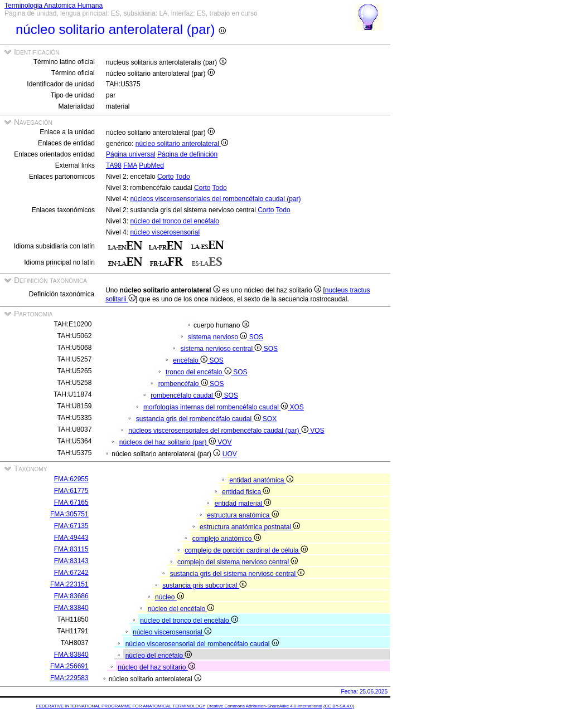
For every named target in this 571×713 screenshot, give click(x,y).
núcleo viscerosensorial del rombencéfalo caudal (202, 644)
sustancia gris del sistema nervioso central (237, 574)
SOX (270, 419)
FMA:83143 (71, 561)
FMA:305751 (69, 514)
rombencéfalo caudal (187, 395)
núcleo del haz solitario (156, 667)
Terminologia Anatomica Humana (53, 5)
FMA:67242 (71, 573)
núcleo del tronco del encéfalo (174, 221)
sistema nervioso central (222, 349)
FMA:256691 (69, 666)
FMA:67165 (71, 502)
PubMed (151, 165)
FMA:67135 (71, 526)
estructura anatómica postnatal (250, 527)
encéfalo (191, 360)
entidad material (243, 503)
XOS (297, 407)
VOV (224, 442)
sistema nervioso (218, 337)
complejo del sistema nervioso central (237, 562)
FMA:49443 (71, 537)
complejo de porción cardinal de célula (246, 550)
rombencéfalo (184, 384)
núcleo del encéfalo (181, 609)
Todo (183, 176)
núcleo (169, 597)
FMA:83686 (71, 596)
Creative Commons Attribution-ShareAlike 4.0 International (264, 706)
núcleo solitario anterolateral (182, 144)
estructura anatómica (242, 515)
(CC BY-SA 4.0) (338, 706)
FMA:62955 (71, 479)
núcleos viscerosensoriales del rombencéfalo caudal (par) (215, 199)
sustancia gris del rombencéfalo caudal (199, 419)
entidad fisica (246, 492)
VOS (317, 430)
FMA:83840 (71, 608)
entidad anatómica (261, 480)
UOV (229, 454)
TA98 (114, 165)
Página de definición (187, 154)
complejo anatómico (226, 539)
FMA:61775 (71, 491)
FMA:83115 (71, 549)
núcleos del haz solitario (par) (168, 442)
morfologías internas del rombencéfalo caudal (216, 407)
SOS (256, 337)
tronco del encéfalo (199, 372)
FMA (130, 165)
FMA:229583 (69, 678)
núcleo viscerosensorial (165, 232)
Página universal (131, 154)
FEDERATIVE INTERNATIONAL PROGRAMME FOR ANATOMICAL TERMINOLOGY (120, 706)
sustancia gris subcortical (204, 585)
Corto (165, 176)
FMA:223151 (69, 584)
